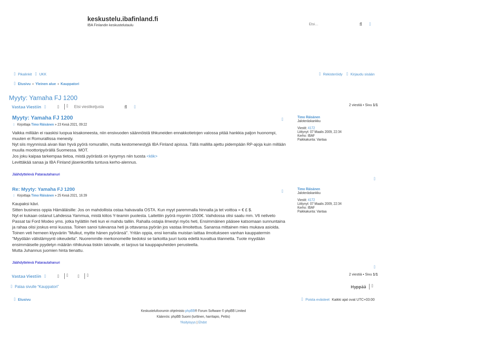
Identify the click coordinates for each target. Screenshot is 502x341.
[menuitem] (39, 74)
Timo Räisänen (308, 117)
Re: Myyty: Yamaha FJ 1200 (43, 189)
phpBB (190, 311)
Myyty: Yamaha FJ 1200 (43, 97)
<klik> (152, 156)
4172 (311, 128)
